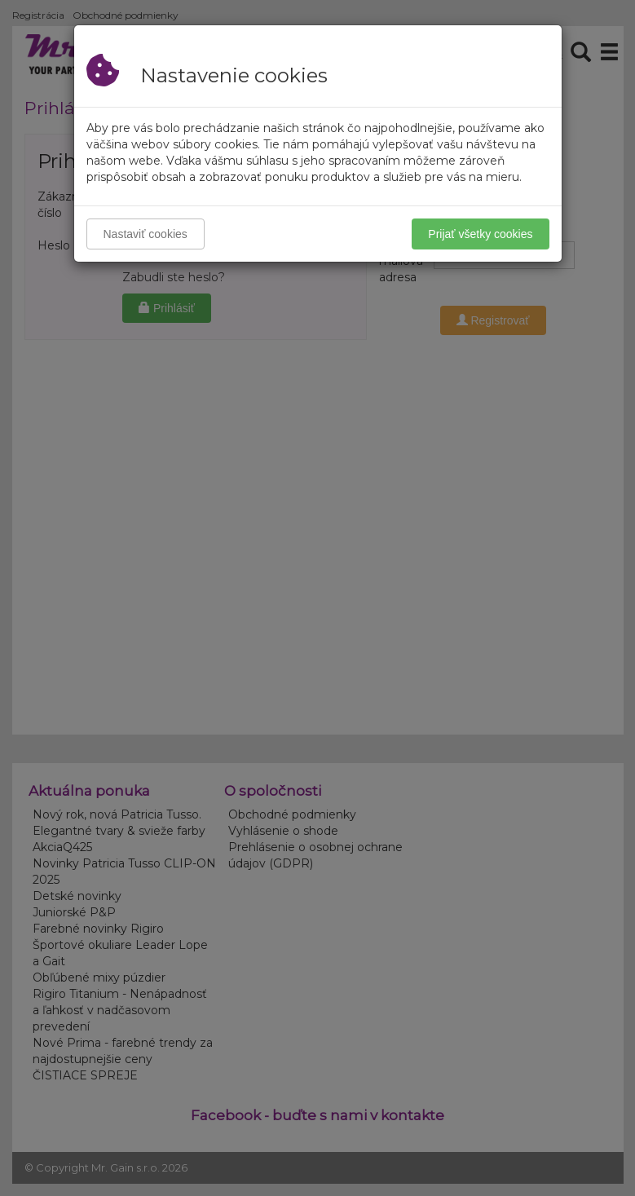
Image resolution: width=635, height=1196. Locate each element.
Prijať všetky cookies (480, 234)
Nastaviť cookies (145, 234)
